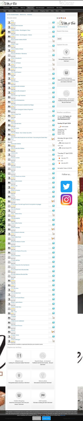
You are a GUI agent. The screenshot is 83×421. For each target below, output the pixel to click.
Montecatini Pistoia (15, 246)
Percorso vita (14, 185)
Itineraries (35, 11)
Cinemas (63, 11)
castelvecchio (14, 153)
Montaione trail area (16, 167)
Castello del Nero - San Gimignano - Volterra (21, 35)
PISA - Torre (14, 311)
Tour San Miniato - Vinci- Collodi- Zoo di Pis (21, 133)
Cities (4, 11)
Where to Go (23, 14)
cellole (12, 77)
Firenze (12, 119)
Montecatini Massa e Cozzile (18, 241)
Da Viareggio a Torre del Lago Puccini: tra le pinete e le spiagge (26, 204)
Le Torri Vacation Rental (12, 14)
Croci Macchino (14, 288)
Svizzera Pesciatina (15, 255)
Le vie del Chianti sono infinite (18, 176)
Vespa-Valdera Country (16, 223)
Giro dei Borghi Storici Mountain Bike (19, 269)
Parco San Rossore (15, 209)
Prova (12, 21)
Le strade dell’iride (15, 260)
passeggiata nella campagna (18, 86)
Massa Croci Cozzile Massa (17, 297)
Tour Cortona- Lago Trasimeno (18, 95)
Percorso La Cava (15, 157)
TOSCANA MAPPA (15, 218)
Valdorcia (13, 283)
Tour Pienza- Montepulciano (17, 100)
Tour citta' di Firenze (16, 63)
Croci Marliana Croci (16, 293)
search (59, 38)
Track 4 (13, 162)
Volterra (13, 195)
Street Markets (27, 11)
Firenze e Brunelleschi (16, 58)
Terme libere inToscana (16, 325)
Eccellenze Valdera (15, 199)
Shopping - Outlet (44, 11)
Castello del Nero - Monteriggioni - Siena (20, 30)
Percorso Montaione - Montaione (19, 53)
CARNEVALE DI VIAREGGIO (17, 321)
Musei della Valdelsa (16, 143)
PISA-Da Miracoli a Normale (17, 232)
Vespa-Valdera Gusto (16, 237)
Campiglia (13, 316)
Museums (10, 11)
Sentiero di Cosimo (15, 190)
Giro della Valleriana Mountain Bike (19, 274)
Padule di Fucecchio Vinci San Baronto (20, 265)
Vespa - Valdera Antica (16, 213)
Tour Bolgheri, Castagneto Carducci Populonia (22, 109)
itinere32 (13, 330)
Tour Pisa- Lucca (15, 128)
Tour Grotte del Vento (16, 123)
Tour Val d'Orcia (15, 81)
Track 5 (13, 171)
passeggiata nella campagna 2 (18, 91)
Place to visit (19, 11)
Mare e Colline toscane (16, 181)
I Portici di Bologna (15, 339)
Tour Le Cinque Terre (16, 114)
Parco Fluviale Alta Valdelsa (17, 148)
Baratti (12, 279)
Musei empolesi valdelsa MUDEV (19, 39)
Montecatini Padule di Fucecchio (19, 251)
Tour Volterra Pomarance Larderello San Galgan (22, 105)
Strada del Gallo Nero (16, 307)
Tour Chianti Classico (16, 72)
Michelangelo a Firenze (16, 67)
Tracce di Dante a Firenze (17, 49)
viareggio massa (15, 335)
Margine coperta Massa (16, 302)
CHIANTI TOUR (14, 44)
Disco (57, 11)
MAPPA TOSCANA (15, 227)
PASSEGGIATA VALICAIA (17, 25)
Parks (52, 11)
